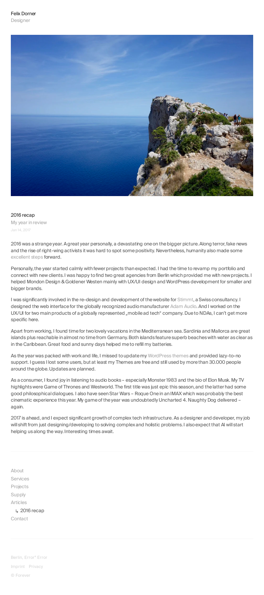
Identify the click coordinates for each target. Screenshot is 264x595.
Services (20, 479)
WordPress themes (168, 356)
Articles (19, 503)
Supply (18, 495)
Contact (19, 519)
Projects (19, 487)
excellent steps (27, 257)
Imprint (18, 566)
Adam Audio (183, 307)
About (17, 471)
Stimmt (185, 300)
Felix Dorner (23, 14)
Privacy (36, 566)
